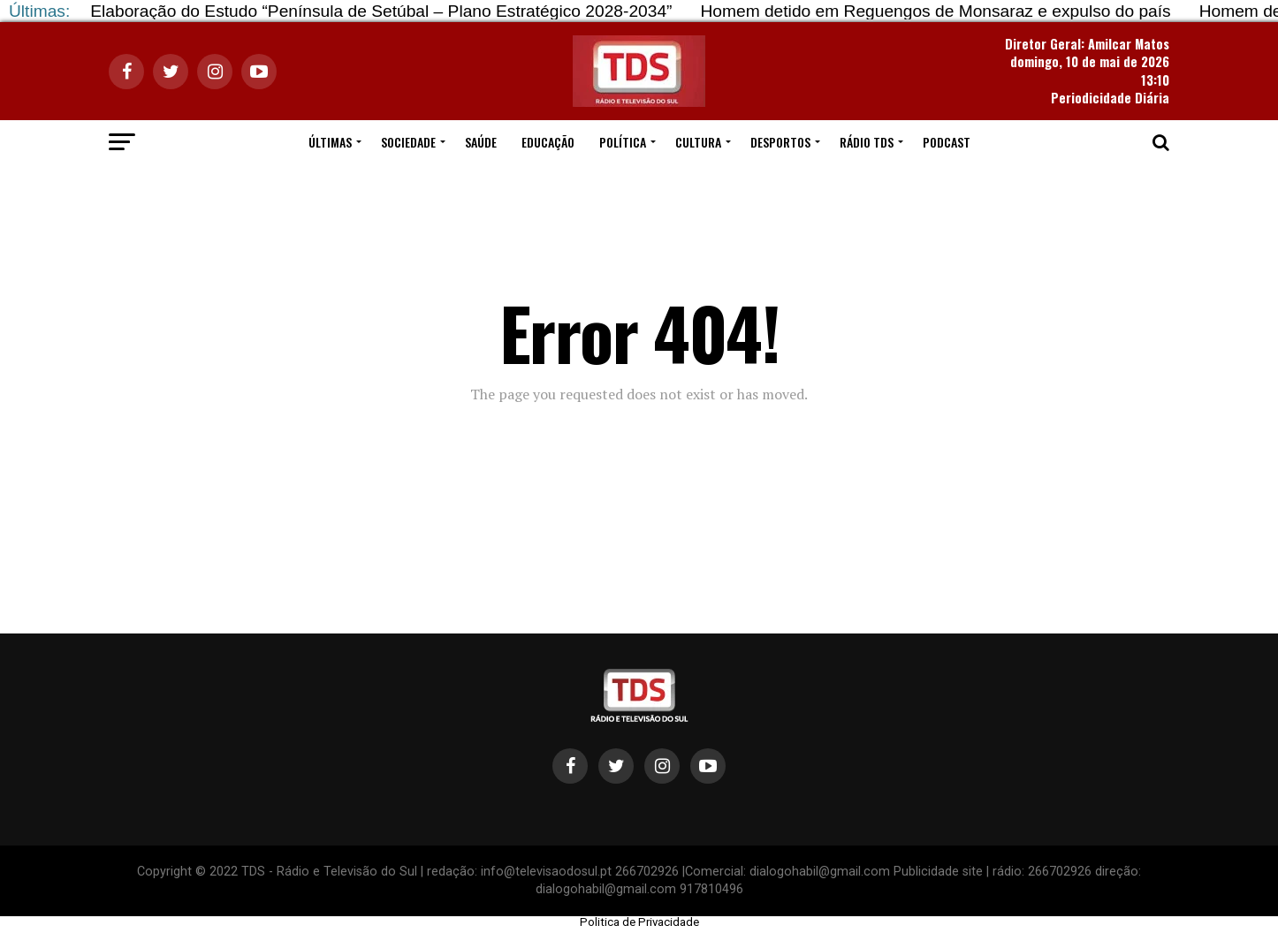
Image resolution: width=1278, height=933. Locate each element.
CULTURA (698, 142)
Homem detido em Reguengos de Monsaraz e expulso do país (935, 11)
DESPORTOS (780, 142)
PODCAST (946, 142)
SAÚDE (481, 142)
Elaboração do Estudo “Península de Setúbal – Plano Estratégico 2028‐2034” (381, 11)
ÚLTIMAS (330, 142)
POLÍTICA (622, 142)
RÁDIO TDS (867, 142)
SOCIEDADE (408, 142)
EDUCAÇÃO (547, 142)
